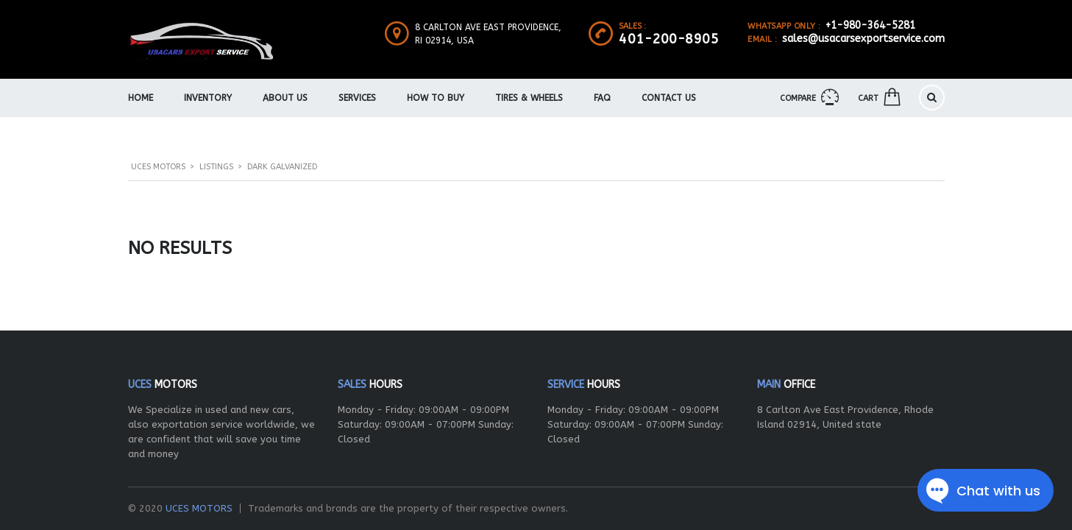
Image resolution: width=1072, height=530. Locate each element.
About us (285, 98)
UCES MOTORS (199, 508)
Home (140, 98)
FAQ (602, 98)
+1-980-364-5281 (870, 25)
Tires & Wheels (529, 98)
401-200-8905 (669, 39)
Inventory (208, 98)
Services (357, 98)
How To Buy (435, 98)
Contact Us (669, 98)
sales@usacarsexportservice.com (863, 38)
